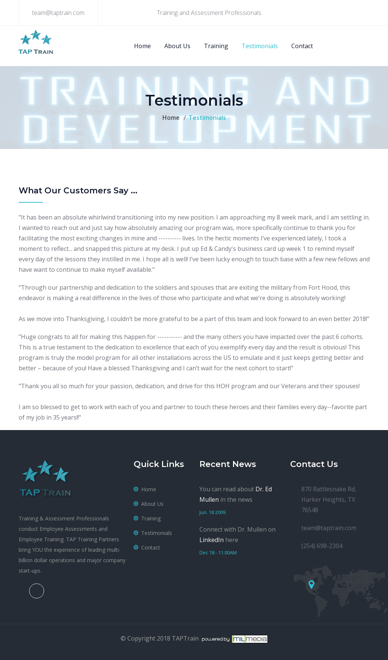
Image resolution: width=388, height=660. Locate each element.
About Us (177, 46)
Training (216, 46)
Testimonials (260, 46)
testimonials (156, 532)
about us (152, 503)
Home (142, 46)
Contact (302, 46)
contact (150, 547)
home (148, 489)
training (151, 518)
